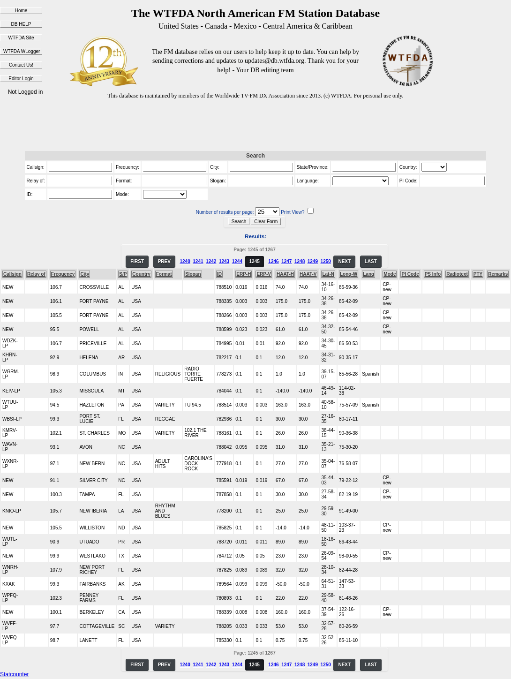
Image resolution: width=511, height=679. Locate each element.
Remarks (498, 274)
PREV (164, 261)
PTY (477, 274)
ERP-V (263, 274)
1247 (286, 261)
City (84, 274)
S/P (123, 274)
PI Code (410, 274)
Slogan (193, 274)
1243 (224, 261)
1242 (211, 261)
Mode (389, 274)
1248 (299, 261)
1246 (273, 261)
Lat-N (328, 274)
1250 (326, 261)
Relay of (36, 274)
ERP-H (243, 274)
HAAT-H (285, 274)
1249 (313, 261)
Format (164, 274)
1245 (254, 261)
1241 (198, 261)
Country (141, 274)
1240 (185, 261)
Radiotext (457, 274)
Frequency (63, 274)
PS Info (433, 274)
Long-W (348, 274)
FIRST (137, 261)
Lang (368, 274)
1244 (237, 261)
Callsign (12, 274)
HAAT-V (308, 274)
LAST (371, 261)
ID (219, 274)
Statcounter (14, 674)
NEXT (344, 261)
